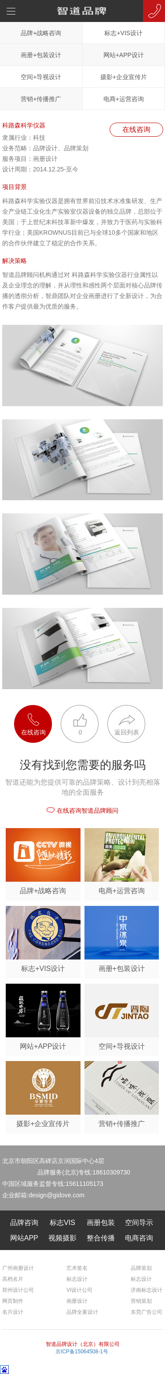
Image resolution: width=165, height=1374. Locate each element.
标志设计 (77, 1279)
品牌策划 (141, 1268)
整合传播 (101, 1238)
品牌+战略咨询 (41, 32)
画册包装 (101, 1222)
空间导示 (139, 1222)
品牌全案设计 (82, 1312)
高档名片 (12, 1279)
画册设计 (77, 1301)
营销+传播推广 (41, 98)
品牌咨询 (24, 1222)
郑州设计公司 (18, 1290)
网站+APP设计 (123, 54)
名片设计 (12, 1312)
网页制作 (12, 1301)
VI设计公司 (79, 1290)
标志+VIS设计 (123, 32)
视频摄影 (62, 1238)
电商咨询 (139, 1238)
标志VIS (62, 1222)
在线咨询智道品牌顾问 (82, 810)
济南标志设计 (146, 1290)
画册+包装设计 (41, 54)
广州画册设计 (18, 1268)
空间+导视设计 (41, 76)
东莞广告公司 (146, 1312)
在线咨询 (136, 129)
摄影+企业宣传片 (123, 76)
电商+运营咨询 (123, 98)
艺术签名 (77, 1268)
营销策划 (141, 1301)
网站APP (24, 1238)
